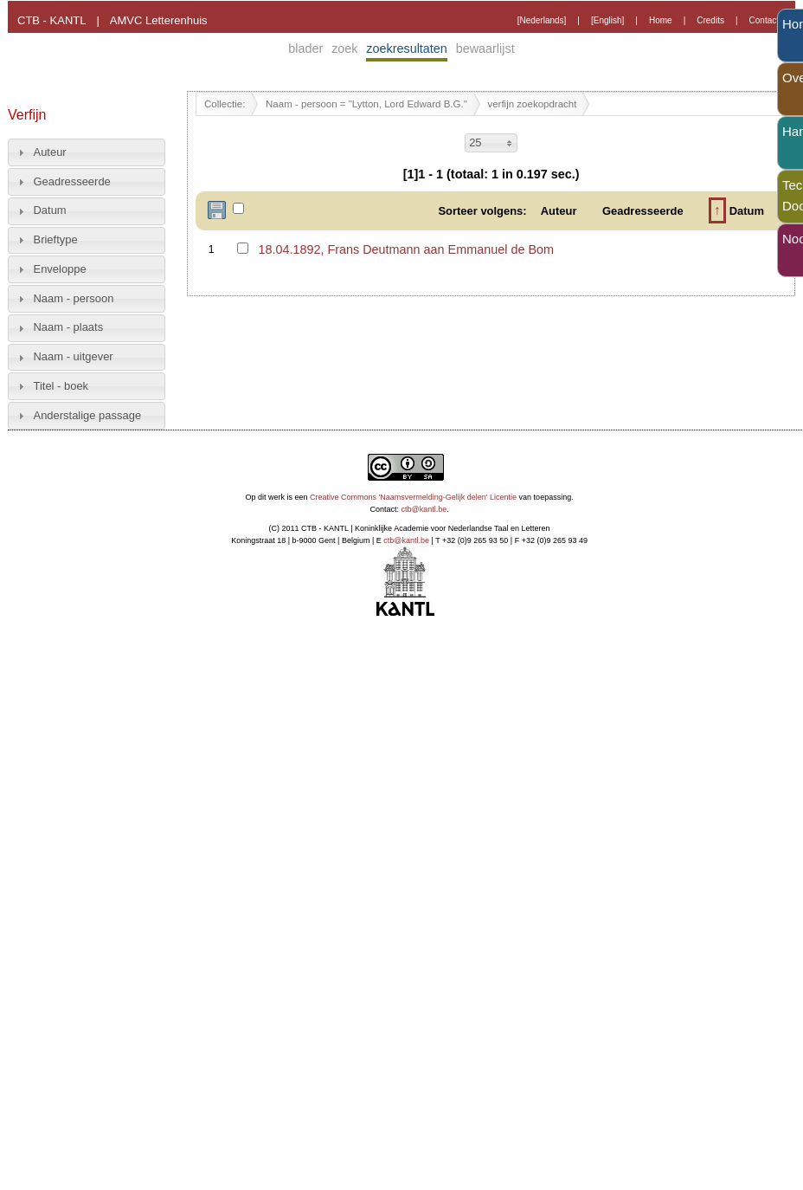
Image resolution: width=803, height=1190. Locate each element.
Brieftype (56, 239)
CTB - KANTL (51, 20)
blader (305, 48)
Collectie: (224, 104)
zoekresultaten (406, 48)
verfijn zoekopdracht (531, 104)
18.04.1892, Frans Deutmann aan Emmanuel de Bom (406, 249)
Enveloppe (60, 268)
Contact (764, 20)
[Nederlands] (542, 20)
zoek (344, 48)
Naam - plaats (69, 326)
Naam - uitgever (73, 356)
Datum (50, 210)
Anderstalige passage (88, 415)
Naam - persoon (74, 298)
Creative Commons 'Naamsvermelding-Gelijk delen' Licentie (413, 497)
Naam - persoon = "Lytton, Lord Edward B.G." (366, 104)
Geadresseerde (72, 181)
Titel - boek (61, 385)
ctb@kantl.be (424, 509)
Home (660, 20)
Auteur (50, 152)
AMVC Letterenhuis (159, 20)
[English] (607, 20)
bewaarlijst (485, 48)
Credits (710, 20)
